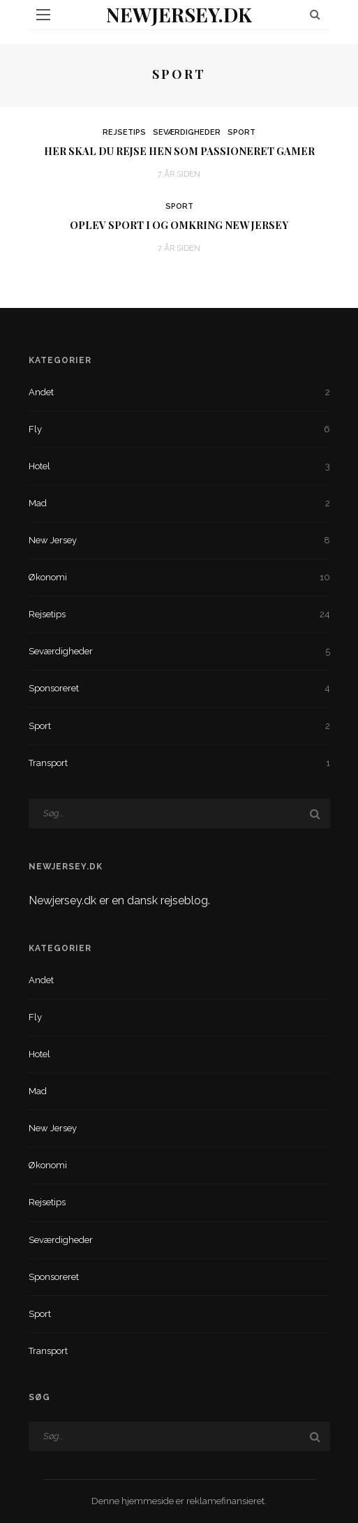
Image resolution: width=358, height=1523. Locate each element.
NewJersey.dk (179, 14)
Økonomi (179, 577)
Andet (179, 392)
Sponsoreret (179, 688)
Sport (241, 132)
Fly (179, 429)
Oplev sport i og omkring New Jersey (179, 225)
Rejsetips (124, 132)
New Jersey (179, 540)
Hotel (179, 466)
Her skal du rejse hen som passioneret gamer (179, 151)
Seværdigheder (187, 132)
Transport (179, 763)
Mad (179, 503)
